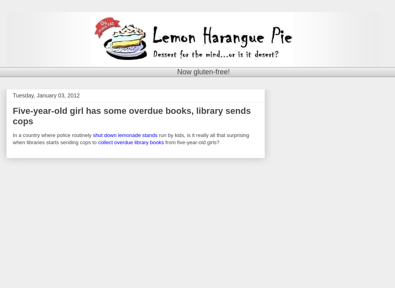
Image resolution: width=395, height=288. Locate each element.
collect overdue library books (131, 142)
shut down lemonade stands (125, 135)
